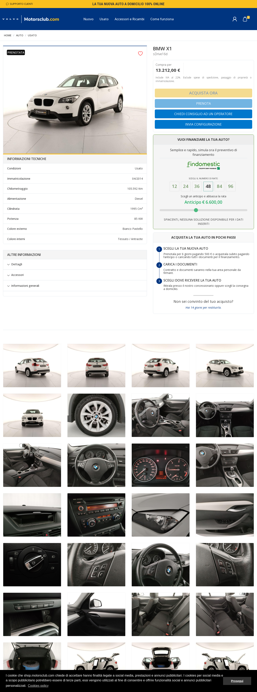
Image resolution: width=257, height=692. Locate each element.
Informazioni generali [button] (25, 286)
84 (219, 186)
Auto (19, 35)
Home (7, 35)
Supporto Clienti (19, 4)
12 (174, 186)
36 (197, 186)
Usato (32, 35)
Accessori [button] (17, 275)
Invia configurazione (203, 124)
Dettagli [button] (16, 264)
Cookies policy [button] (38, 685)
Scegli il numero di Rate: (203, 178)
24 (185, 186)
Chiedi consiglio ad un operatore (203, 114)
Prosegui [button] (237, 681)
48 (208, 186)
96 (230, 186)
